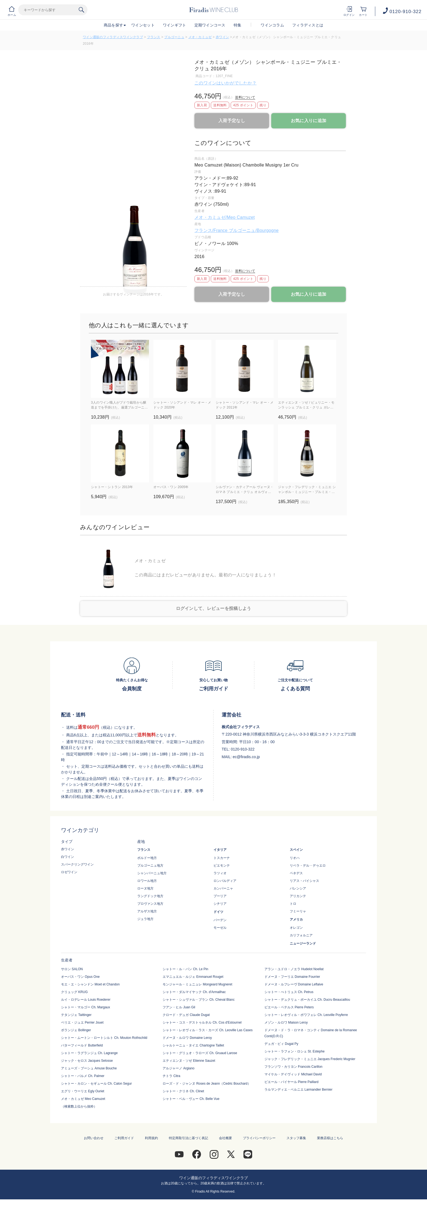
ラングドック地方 (150, 896)
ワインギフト (174, 25)
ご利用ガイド (124, 1138)
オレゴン (296, 928)
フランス (153, 37)
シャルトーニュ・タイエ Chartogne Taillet (193, 1045)
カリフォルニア (301, 935)
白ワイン (67, 857)
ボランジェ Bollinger (76, 1030)
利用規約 (151, 1138)
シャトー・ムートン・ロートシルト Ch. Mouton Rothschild (104, 1038)
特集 (238, 25)
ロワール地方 (147, 881)
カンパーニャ (223, 888)
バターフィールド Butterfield (82, 1045)
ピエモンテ (221, 865)
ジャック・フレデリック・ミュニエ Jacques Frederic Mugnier (309, 1059)
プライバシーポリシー (259, 1138)
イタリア (220, 850)
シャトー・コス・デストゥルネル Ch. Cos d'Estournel (202, 1022)
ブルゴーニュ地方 (150, 865)
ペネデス (296, 873)
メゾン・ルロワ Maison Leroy (286, 1022)
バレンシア (298, 888)
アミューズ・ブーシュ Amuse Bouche (89, 1068)
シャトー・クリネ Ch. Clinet (183, 1091)
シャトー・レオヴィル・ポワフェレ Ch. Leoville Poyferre (306, 1015)
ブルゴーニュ (174, 37)
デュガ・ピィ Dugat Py (281, 1044)
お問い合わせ (93, 1138)
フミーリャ (298, 911)
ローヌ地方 (145, 888)
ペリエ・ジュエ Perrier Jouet (82, 1022)
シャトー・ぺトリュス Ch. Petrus (288, 992)
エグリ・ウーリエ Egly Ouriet (82, 1091)
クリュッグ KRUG (74, 992)
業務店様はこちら (330, 1138)
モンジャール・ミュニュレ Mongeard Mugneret (197, 984)
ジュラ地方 (145, 919)
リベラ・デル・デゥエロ (308, 865)
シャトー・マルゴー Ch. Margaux (85, 1007)
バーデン (220, 920)
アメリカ (296, 919)
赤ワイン (222, 37)
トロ (293, 904)
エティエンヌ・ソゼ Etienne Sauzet (189, 1061)
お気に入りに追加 (308, 120)
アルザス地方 (147, 911)
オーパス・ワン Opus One (80, 977)
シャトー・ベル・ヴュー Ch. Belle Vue (191, 1099)
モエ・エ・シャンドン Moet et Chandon (90, 984)
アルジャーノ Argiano (178, 1068)
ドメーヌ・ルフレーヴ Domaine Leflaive (293, 984)
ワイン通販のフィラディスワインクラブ (113, 37)
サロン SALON (72, 969)
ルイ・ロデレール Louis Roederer (85, 1000)
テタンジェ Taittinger (76, 1015)
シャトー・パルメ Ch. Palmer (82, 1076)
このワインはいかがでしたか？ (225, 83)
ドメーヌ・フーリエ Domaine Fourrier (292, 977)
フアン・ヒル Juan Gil (179, 1007)
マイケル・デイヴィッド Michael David (293, 1074)
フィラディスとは (307, 25)
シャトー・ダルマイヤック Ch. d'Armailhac (194, 992)
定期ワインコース (209, 25)
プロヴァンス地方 (150, 904)
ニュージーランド (303, 943)
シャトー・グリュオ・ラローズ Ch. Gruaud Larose (200, 1053)
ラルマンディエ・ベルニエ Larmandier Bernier (298, 1089)
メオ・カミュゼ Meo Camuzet (83, 1099)
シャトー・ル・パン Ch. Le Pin (185, 969)
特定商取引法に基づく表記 (188, 1138)
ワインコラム (272, 25)
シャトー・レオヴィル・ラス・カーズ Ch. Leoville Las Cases (207, 1030)
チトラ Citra (171, 1076)
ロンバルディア (224, 881)
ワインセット (143, 25)
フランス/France (211, 230)
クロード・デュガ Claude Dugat (186, 1015)
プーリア (220, 896)
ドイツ (218, 912)
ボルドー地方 (147, 858)
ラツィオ (220, 873)
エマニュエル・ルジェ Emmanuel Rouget (193, 977)
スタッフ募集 (296, 1138)
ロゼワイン (69, 872)
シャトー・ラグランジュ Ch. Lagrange (89, 1053)
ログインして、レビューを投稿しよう (213, 608)
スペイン (296, 850)
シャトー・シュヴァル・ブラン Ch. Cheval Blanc (198, 1000)
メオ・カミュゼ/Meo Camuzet (224, 217)
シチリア (220, 904)
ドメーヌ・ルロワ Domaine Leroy (187, 1038)
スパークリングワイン (77, 864)
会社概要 (225, 1138)
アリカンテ (298, 896)
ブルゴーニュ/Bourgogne (254, 230)
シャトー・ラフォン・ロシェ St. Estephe (294, 1051)
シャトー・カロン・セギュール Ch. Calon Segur (96, 1083)
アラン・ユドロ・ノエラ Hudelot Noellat (294, 969)
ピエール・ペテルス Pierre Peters (289, 1007)
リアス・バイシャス (304, 881)
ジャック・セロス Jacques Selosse (87, 1061)
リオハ (295, 858)
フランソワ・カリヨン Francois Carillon (293, 1067)
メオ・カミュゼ (200, 37)
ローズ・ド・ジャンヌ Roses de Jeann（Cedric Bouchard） (207, 1083)
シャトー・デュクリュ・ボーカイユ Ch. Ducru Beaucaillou (307, 1000)
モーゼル (220, 928)
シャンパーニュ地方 (152, 873)
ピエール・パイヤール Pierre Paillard (291, 1082)
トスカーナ (221, 858)
